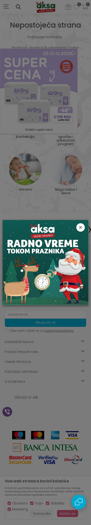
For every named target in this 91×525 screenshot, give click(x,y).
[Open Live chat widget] (79, 502)
